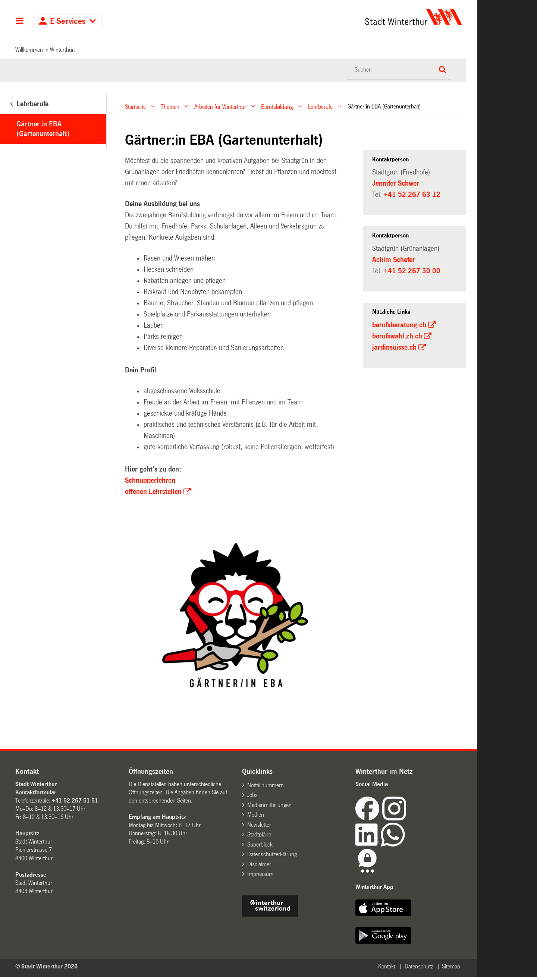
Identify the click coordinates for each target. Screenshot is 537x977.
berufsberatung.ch (399, 325)
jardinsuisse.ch (394, 347)
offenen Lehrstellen (153, 491)
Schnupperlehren (150, 480)
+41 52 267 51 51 (75, 800)
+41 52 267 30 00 (412, 271)
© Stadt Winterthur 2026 (46, 966)
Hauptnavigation (19, 21)
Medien (255, 814)
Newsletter (259, 825)
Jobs (252, 795)
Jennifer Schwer (395, 183)
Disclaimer (259, 864)
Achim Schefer (393, 260)
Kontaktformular (35, 792)
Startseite (135, 106)
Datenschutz (419, 966)
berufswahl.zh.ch (397, 336)
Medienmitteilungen (269, 805)
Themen (170, 106)
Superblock (260, 844)
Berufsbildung (277, 106)
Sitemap (451, 966)
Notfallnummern (265, 785)
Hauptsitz (27, 833)
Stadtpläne (259, 834)
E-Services (68, 21)
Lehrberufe (320, 106)
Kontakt (386, 966)
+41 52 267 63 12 (412, 194)
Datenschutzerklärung (272, 854)
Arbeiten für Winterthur (220, 106)
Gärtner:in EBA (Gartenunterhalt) (42, 129)
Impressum (260, 874)
